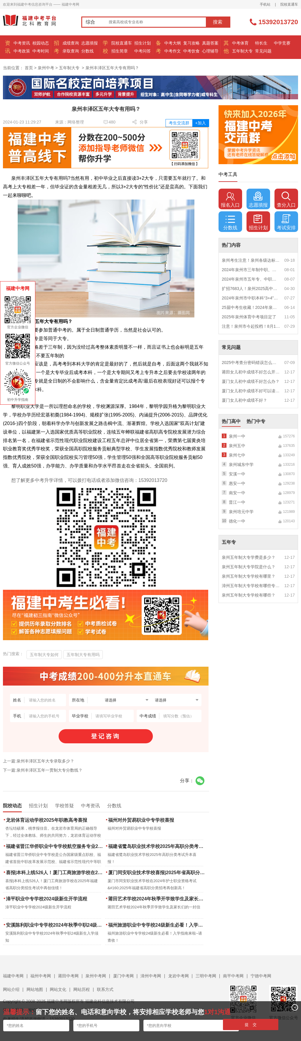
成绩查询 (70, 43)
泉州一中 (237, 436)
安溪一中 (237, 474)
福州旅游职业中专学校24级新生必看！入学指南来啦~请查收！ (157, 925)
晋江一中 (237, 502)
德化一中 (237, 521)
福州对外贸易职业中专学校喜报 (141, 820)
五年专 (229, 542)
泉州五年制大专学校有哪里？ (248, 576)
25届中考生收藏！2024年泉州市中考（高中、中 (251, 307)
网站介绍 (11, 989)
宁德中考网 (261, 976)
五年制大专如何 (44, 654)
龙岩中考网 (178, 976)
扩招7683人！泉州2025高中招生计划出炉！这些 (251, 288)
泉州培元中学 (241, 511)
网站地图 (35, 989)
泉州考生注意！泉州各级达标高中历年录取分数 (251, 260)
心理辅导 (210, 51)
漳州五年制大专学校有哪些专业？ (251, 585)
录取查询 (70, 51)
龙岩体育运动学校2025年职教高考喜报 (46, 820)
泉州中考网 (95, 976)
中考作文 (172, 51)
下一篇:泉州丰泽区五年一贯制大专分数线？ (42, 770)
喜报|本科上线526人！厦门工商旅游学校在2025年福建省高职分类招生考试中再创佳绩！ (55, 872)
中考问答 (142, 51)
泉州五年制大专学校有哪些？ (248, 595)
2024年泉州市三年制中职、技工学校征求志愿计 (251, 269)
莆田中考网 (68, 976)
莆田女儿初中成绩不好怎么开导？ (251, 372)
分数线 (87, 51)
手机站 (265, 4)
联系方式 (105, 989)
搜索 (217, 21)
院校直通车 (289, 4)
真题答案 (210, 43)
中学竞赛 (282, 43)
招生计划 (142, 43)
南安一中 (237, 492)
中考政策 (22, 51)
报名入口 (230, 199)
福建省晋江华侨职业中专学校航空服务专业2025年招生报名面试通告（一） (55, 846)
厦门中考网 (123, 976)
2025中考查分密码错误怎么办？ (251, 362)
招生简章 (119, 51)
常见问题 (263, 51)
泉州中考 (46, 67)
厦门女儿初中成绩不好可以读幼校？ (251, 390)
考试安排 (286, 222)
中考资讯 (22, 43)
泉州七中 (237, 455)
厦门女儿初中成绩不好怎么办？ (251, 381)
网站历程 (81, 989)
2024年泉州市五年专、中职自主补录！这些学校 (251, 279)
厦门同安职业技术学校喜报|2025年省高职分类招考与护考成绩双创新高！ (157, 872)
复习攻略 (191, 43)
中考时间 (40, 51)
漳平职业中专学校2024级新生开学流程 (46, 898)
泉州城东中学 (241, 464)
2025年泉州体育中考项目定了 (249, 316)
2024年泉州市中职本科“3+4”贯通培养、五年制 (251, 298)
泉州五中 (237, 445)
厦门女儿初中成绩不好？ (244, 400)
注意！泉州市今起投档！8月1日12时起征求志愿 (251, 326)
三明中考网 (206, 976)
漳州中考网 (150, 976)
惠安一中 (237, 483)
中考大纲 (172, 43)
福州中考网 (40, 976)
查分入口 (286, 199)
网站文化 (58, 989)
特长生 (261, 43)
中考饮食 (191, 51)
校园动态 (40, 43)
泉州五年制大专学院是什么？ (248, 566)
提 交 (251, 1024)
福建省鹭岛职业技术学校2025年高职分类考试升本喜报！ (157, 846)
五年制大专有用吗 (83, 654)
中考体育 (240, 43)
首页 (29, 67)
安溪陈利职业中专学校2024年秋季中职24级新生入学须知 (55, 925)
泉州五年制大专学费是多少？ (248, 557)
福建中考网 (13, 976)
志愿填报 (89, 43)
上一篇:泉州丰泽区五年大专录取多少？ (38, 761)
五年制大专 (242, 51)
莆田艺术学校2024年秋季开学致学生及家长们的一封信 (157, 898)
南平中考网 (233, 976)
